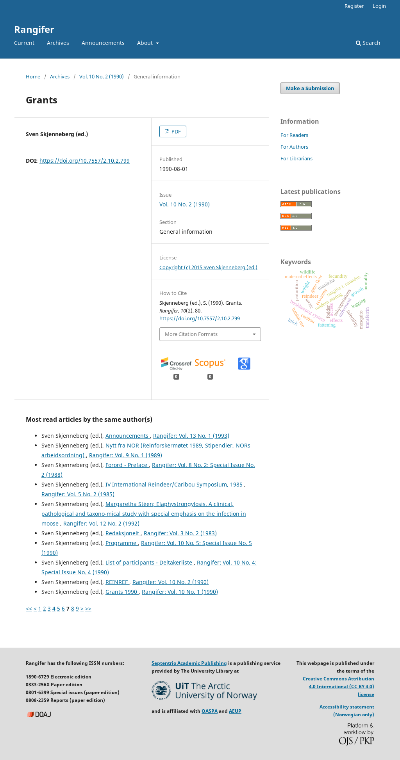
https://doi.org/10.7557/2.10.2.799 (84, 160)
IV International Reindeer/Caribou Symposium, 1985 (174, 484)
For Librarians (296, 158)
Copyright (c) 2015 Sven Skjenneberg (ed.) (208, 267)
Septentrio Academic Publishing (189, 663)
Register (354, 5)
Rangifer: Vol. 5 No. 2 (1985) (77, 494)
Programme (121, 543)
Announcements (103, 42)
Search (368, 42)
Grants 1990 (122, 591)
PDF (175, 131)
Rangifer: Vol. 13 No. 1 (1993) (191, 435)
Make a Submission (310, 88)
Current (24, 42)
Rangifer (34, 29)
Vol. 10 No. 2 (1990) (101, 76)
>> (88, 608)
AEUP (235, 711)
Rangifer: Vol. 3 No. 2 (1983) (180, 533)
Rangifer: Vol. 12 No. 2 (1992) (101, 523)
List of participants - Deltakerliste (149, 562)
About (145, 42)
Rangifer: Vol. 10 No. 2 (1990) (170, 582)
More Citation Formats (191, 333)
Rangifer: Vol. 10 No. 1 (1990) (180, 591)
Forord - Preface (127, 465)
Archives (58, 42)
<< (29, 608)
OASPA (210, 711)
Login (379, 5)
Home (33, 76)
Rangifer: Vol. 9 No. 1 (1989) (125, 455)
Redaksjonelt (123, 533)
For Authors (294, 146)
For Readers (294, 135)
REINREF (117, 582)
